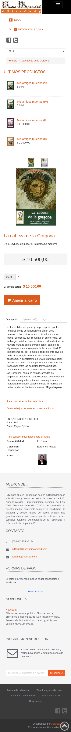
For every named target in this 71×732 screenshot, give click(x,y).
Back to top (64, 726)
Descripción (11, 319)
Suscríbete (56, 673)
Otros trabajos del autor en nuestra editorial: (31, 408)
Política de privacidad (18, 690)
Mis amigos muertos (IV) (32, 101)
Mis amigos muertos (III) (32, 120)
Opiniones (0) (30, 319)
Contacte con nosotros (23, 695)
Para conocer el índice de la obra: (25, 401)
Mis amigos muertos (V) (32, 83)
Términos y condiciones (49, 690)
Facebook (8, 40)
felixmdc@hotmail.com (24, 556)
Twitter (16, 40)
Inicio (13, 60)
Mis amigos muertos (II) (32, 138)
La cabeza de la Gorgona (35, 60)
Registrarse (35, 701)
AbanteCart (57, 723)
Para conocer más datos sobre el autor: (28, 436)
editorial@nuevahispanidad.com (29, 549)
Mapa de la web (51, 695)
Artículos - (26, 29)
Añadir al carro (22, 300)
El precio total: (22, 286)
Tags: (44, 319)
